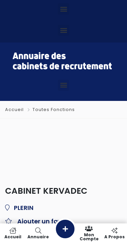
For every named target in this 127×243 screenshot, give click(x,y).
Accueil (15, 109)
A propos (114, 233)
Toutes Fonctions (54, 109)
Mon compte (89, 233)
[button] (63, 9)
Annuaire (38, 233)
